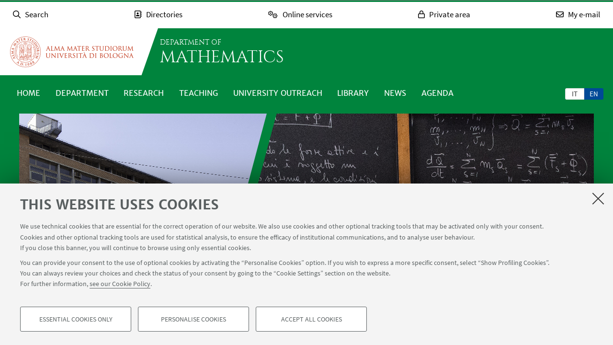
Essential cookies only (76, 319)
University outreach (277, 93)
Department (82, 93)
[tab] (574, 93)
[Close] (598, 198)
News (395, 93)
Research (144, 93)
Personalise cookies (193, 319)
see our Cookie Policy (120, 283)
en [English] (594, 93)
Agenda (437, 93)
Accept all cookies (311, 319)
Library (353, 93)
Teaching (198, 93)
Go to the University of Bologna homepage (72, 52)
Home (28, 93)
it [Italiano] (575, 93)
